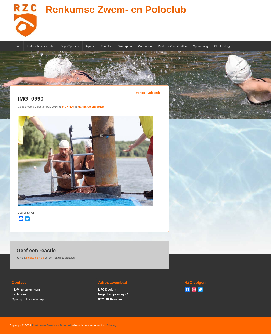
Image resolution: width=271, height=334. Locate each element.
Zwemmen (145, 46)
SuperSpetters (69, 46)
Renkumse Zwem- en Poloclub (116, 9)
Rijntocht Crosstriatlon (172, 46)
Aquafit (90, 46)
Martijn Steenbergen (90, 106)
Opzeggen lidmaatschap (28, 299)
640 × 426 (68, 106)
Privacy (111, 325)
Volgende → (156, 92)
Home (16, 46)
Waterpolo (125, 46)
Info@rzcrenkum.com (26, 289)
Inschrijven (19, 294)
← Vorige (138, 92)
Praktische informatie (40, 46)
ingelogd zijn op (35, 257)
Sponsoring (200, 46)
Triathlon (106, 46)
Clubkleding (222, 46)
